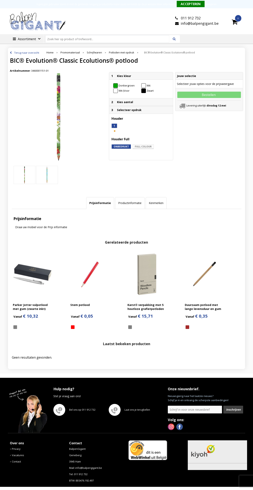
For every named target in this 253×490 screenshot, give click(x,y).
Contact (16, 461)
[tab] (100, 203)
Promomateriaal (70, 52)
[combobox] (109, 39)
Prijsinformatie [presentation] (100, 203)
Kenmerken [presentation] (156, 203)
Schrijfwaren (94, 52)
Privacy (16, 449)
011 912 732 (190, 18)
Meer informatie (166, 4)
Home (50, 52)
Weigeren (211, 4)
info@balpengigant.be (200, 23)
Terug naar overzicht (26, 52)
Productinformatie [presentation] (130, 203)
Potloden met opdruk (121, 52)
